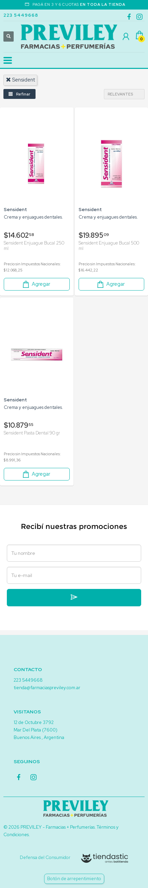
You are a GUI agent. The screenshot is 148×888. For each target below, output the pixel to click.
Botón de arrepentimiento (74, 879)
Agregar (36, 284)
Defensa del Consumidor (45, 857)
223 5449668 (20, 15)
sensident (20, 79)
